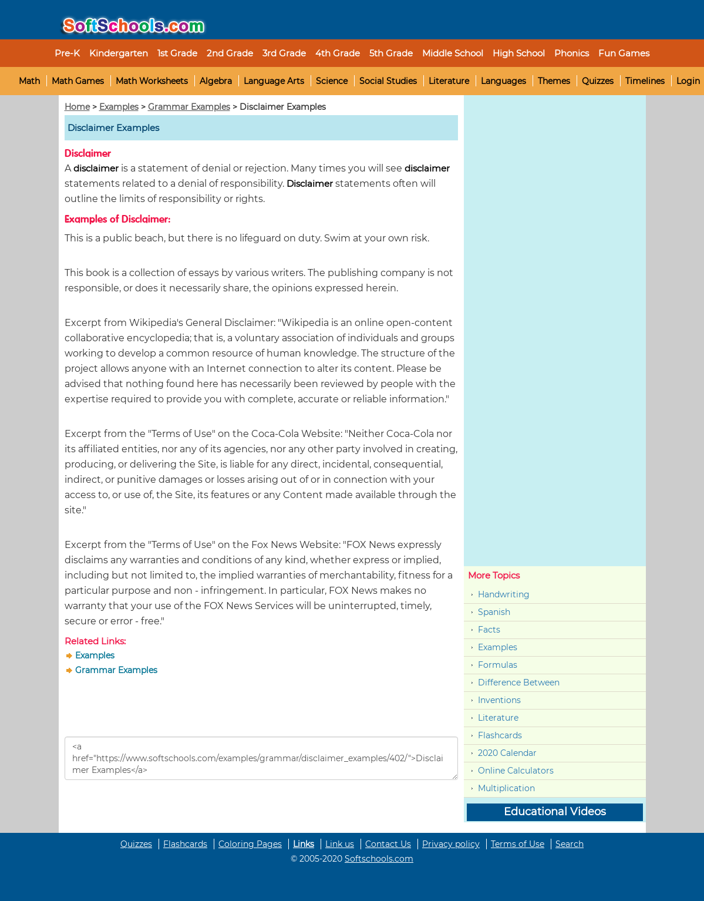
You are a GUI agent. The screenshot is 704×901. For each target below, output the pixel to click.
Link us (339, 844)
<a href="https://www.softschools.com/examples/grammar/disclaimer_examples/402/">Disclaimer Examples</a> (261, 758)
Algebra (216, 81)
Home (77, 107)
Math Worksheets (152, 81)
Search (569, 844)
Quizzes (598, 81)
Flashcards (500, 735)
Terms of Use (517, 844)
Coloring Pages (250, 844)
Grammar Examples (189, 107)
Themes (554, 81)
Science (332, 81)
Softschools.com (379, 858)
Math (29, 81)
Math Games (78, 81)
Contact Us (388, 844)
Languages (503, 81)
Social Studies (388, 81)
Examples (119, 107)
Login (688, 81)
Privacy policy (451, 844)
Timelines (645, 81)
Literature (449, 81)
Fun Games (623, 53)
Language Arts (274, 81)
